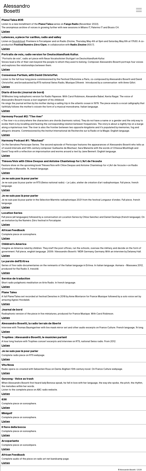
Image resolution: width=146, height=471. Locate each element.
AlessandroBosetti (17, 8)
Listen (6, 31)
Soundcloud (18, 41)
